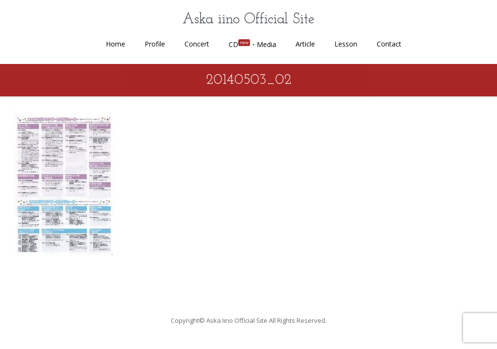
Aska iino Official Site (248, 19)
